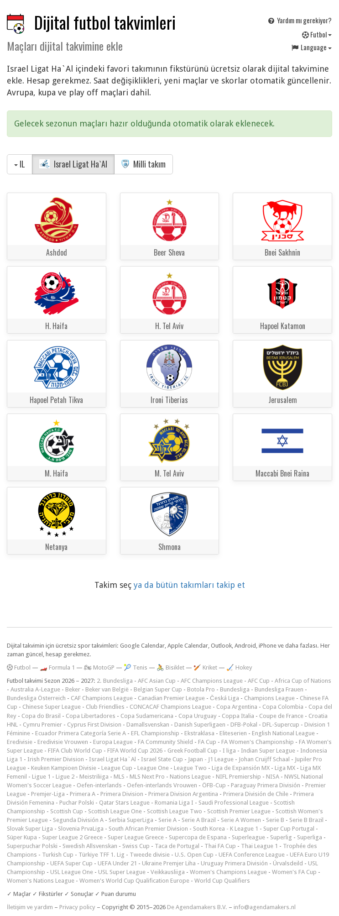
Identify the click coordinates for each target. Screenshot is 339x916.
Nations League (190, 776)
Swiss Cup (136, 846)
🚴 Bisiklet (170, 667)
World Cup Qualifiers (222, 880)
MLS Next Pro (147, 776)
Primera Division (121, 793)
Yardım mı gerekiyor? (299, 20)
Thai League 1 (259, 846)
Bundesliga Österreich (36, 698)
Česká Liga (224, 698)
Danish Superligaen (199, 724)
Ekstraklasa (199, 733)
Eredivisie (19, 741)
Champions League (269, 698)
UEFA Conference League (252, 854)
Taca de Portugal (177, 846)
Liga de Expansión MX (241, 767)
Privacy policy (77, 907)
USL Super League (122, 872)
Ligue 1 (41, 776)
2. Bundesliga (115, 680)
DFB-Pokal (243, 724)
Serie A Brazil (199, 820)
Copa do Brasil (41, 715)
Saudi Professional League (233, 802)
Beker (72, 689)
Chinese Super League (51, 706)
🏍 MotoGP (99, 667)
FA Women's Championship (257, 741)
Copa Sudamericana (146, 715)
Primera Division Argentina (183, 793)
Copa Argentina (236, 706)
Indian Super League (268, 750)
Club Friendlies (105, 706)
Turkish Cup (57, 854)
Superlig (281, 837)
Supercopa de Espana (198, 837)
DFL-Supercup (280, 724)
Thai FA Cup (220, 846)
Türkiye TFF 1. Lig (101, 854)
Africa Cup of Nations (303, 680)
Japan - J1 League (211, 759)
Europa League (113, 741)
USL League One (71, 872)
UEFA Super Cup (71, 863)
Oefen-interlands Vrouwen (162, 785)
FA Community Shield (165, 741)
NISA (272, 776)
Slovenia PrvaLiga (81, 828)
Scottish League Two (174, 811)
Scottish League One (115, 811)
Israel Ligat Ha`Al (73, 164)
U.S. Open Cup (194, 854)
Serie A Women (241, 820)
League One (153, 767)
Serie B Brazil (306, 820)
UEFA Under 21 (117, 863)
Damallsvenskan (147, 724)
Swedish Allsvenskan (90, 846)
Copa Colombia (282, 706)
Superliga (309, 837)
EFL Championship (155, 733)
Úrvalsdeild (288, 863)
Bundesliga (235, 689)
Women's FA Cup (294, 872)
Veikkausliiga (168, 872)
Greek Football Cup (192, 750)
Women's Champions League (228, 872)
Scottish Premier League (239, 811)
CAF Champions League (102, 698)
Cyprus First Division (94, 724)
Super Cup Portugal (288, 828)
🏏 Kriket (205, 667)
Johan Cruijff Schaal (264, 759)
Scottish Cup (66, 811)
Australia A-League (35, 689)
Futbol (317, 34)
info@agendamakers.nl (265, 907)
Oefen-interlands (99, 785)
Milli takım (143, 164)
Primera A (82, 793)
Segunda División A (78, 820)
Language (311, 47)
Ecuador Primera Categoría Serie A (80, 733)
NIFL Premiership (238, 776)
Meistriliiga (94, 776)
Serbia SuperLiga (131, 820)
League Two (190, 767)
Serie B (275, 820)
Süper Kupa (22, 837)
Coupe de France (281, 715)
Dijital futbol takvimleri (105, 22)
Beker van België (107, 689)
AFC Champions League (212, 680)
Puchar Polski (76, 802)
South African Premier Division (148, 828)
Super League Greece (136, 837)
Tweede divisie (150, 854)
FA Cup (207, 741)
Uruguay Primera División (234, 863)
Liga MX (285, 767)
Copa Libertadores (90, 715)
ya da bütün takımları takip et (189, 585)
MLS (119, 776)
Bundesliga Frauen (279, 689)
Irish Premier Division (55, 759)
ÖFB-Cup (214, 785)
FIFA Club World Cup (75, 750)
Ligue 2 (65, 776)
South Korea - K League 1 (225, 828)
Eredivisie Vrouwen (62, 741)
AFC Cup (259, 680)
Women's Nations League (40, 880)
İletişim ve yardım (30, 907)
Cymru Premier (42, 724)
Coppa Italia (238, 715)
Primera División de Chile (255, 793)
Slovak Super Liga (30, 828)
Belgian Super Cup (158, 689)
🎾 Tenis (135, 667)
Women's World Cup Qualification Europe (134, 880)
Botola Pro (201, 689)
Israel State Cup (162, 759)
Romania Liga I (174, 802)
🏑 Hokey (239, 667)
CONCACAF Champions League (170, 706)
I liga (229, 750)
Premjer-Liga (48, 793)
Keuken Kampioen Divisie (63, 767)
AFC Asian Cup (157, 680)
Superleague (248, 837)
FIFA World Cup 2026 (134, 750)
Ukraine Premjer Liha (169, 863)
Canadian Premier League (171, 698)
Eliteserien (233, 733)
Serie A (167, 820)
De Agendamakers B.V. (197, 907)
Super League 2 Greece (72, 837)
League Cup (116, 767)
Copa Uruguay (197, 715)
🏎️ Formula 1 (57, 667)
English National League (283, 733)
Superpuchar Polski (32, 846)
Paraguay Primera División (265, 785)
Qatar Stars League (124, 802)
